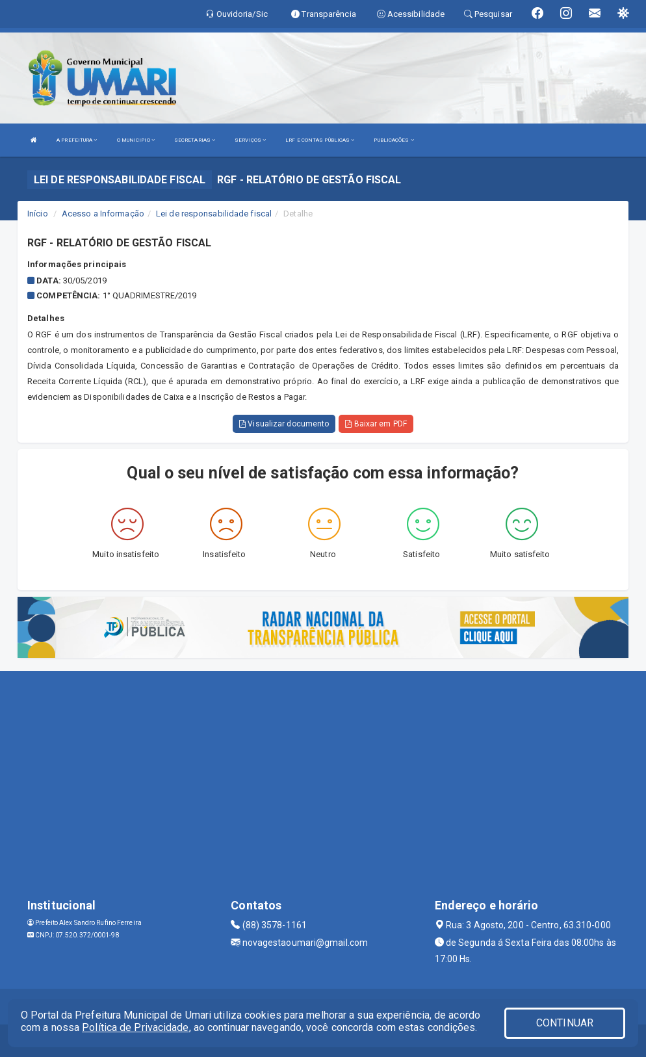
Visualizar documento (284, 423)
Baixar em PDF (376, 423)
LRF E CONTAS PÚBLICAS (319, 140)
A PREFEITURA (77, 140)
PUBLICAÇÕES (393, 140)
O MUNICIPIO (136, 140)
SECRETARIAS (194, 140)
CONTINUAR (564, 1023)
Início (37, 213)
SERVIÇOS (250, 140)
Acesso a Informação (103, 213)
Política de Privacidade (135, 1027)
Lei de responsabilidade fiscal (214, 213)
